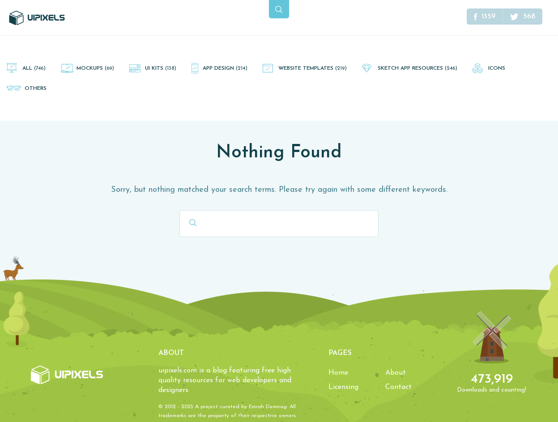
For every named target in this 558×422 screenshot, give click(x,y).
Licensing (343, 387)
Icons (496, 68)
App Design (225, 68)
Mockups (95, 68)
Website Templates (312, 68)
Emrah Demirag (268, 406)
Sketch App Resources (417, 68)
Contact (398, 387)
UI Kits (160, 68)
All (34, 68)
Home (338, 372)
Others (36, 88)
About (395, 372)
